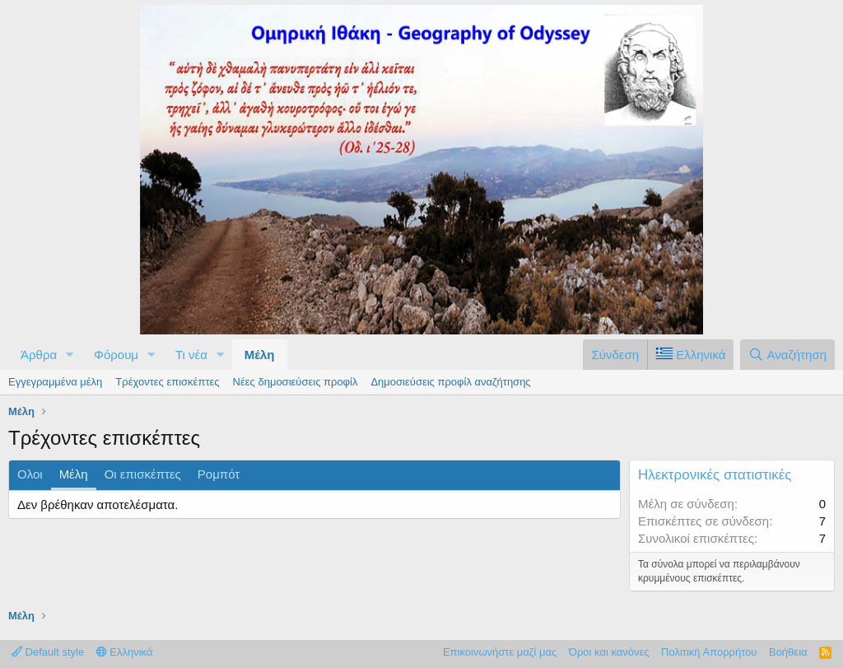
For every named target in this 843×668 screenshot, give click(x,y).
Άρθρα (39, 355)
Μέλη (260, 355)
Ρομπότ (219, 474)
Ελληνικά (124, 652)
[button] (70, 354)
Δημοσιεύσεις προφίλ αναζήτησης (450, 382)
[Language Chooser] (690, 354)
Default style (48, 652)
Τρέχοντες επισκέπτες (167, 382)
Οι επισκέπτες (143, 474)
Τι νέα (191, 355)
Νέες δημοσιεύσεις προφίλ (295, 382)
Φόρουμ (116, 355)
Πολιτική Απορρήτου (709, 652)
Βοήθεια (788, 652)
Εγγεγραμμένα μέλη (55, 382)
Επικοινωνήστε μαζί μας (500, 652)
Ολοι (30, 474)
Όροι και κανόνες (609, 652)
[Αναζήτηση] (787, 354)
